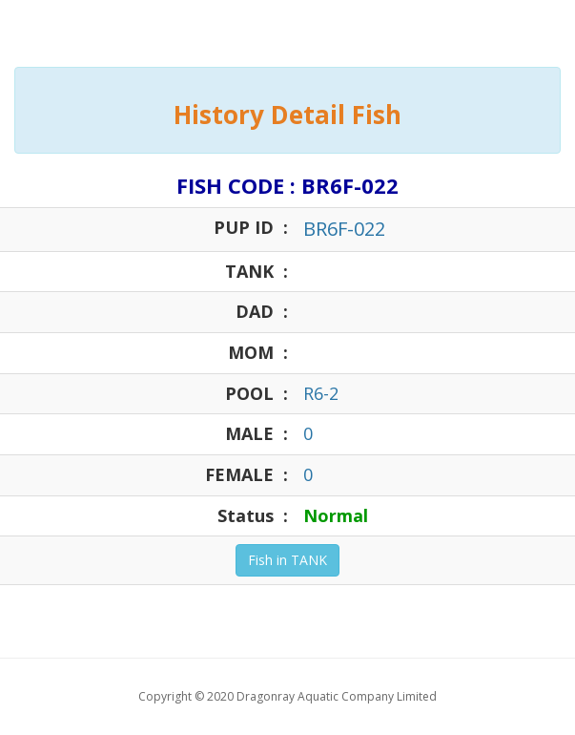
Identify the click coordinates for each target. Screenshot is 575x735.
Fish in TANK (287, 560)
